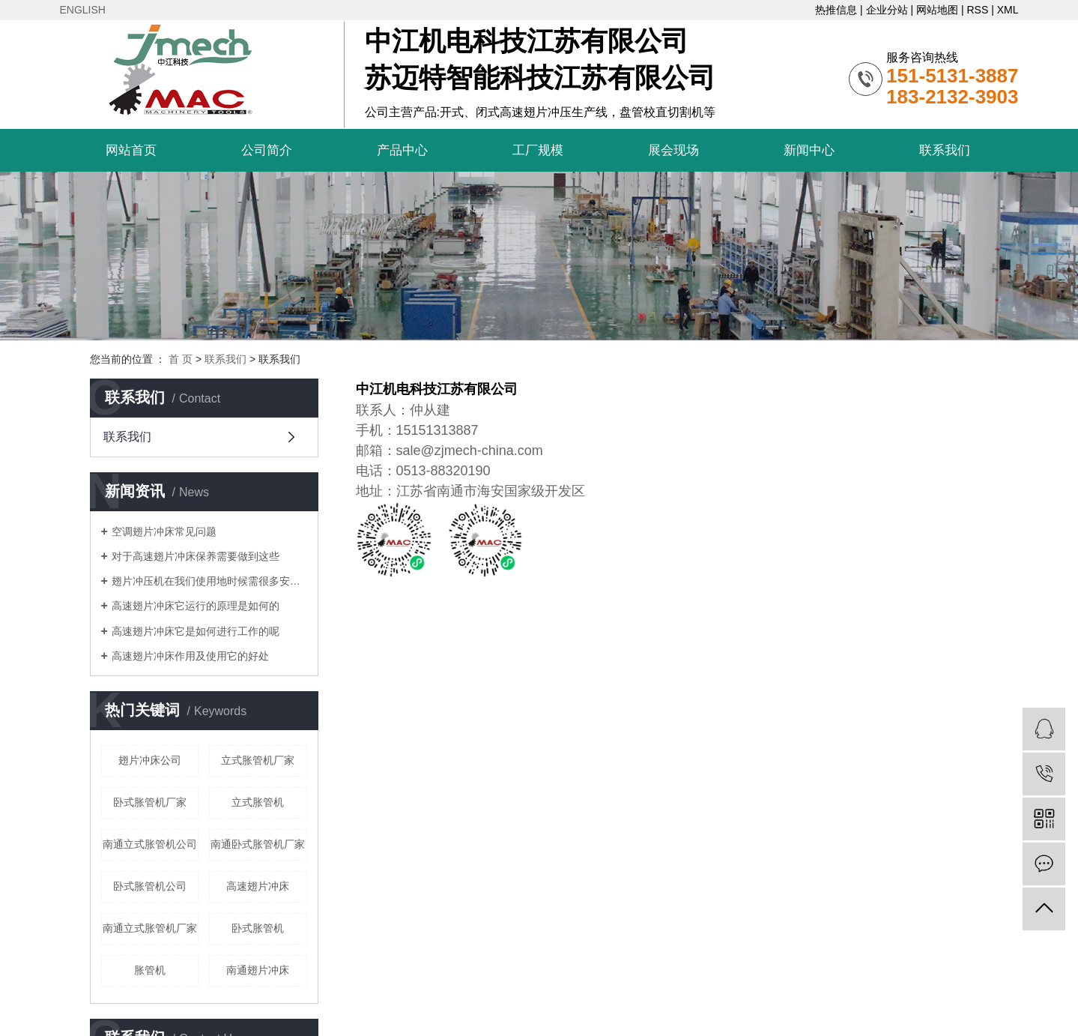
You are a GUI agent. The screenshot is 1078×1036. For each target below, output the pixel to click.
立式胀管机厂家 (257, 760)
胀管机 (150, 970)
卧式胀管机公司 (150, 886)
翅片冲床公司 (149, 760)
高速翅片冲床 (257, 886)
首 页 (181, 359)
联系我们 (944, 150)
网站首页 (131, 150)
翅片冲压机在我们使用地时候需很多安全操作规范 (209, 581)
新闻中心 (809, 150)
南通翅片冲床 (257, 970)
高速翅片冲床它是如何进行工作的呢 (195, 631)
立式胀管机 (257, 802)
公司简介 (266, 150)
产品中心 (402, 150)
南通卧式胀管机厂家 (258, 844)
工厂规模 (537, 150)
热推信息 (836, 10)
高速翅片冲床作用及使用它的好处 (190, 656)
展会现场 (673, 150)
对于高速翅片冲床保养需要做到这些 (195, 556)
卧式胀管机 (257, 928)
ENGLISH (83, 10)
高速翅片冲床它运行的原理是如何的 (195, 606)
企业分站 (887, 10)
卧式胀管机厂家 (150, 802)
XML (1008, 10)
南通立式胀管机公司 (150, 844)
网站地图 (937, 10)
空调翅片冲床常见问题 (164, 531)
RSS (977, 10)
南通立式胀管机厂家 (150, 928)
